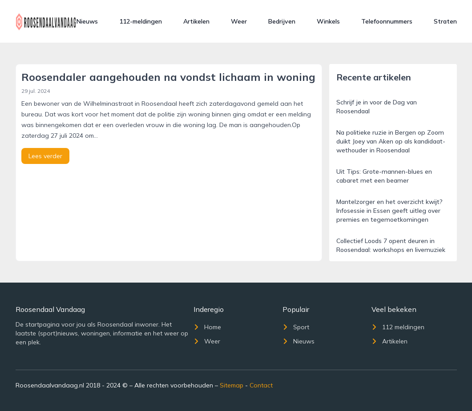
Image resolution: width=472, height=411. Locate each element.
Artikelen (196, 21)
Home (207, 327)
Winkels (328, 21)
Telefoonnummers (386, 21)
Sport (295, 327)
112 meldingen (397, 327)
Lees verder (45, 156)
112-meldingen (140, 21)
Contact (261, 385)
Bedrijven (281, 21)
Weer (239, 21)
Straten (445, 21)
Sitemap (231, 385)
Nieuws (87, 21)
